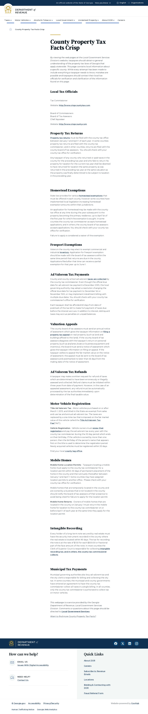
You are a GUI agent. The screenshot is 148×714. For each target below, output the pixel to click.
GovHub (135, 703)
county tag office (73, 451)
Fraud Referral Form (94, 693)
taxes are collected (97, 279)
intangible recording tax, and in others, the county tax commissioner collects (80, 552)
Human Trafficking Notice (23, 709)
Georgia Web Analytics (47, 709)
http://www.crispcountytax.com (74, 105)
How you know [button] (101, 3)
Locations (89, 680)
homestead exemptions (91, 196)
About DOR (89, 661)
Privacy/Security (51, 703)
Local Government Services (75, 611)
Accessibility (34, 703)
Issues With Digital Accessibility (33, 665)
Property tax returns (60, 138)
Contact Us (22, 680)
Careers (87, 666)
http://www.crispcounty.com (73, 124)
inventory (64, 252)
